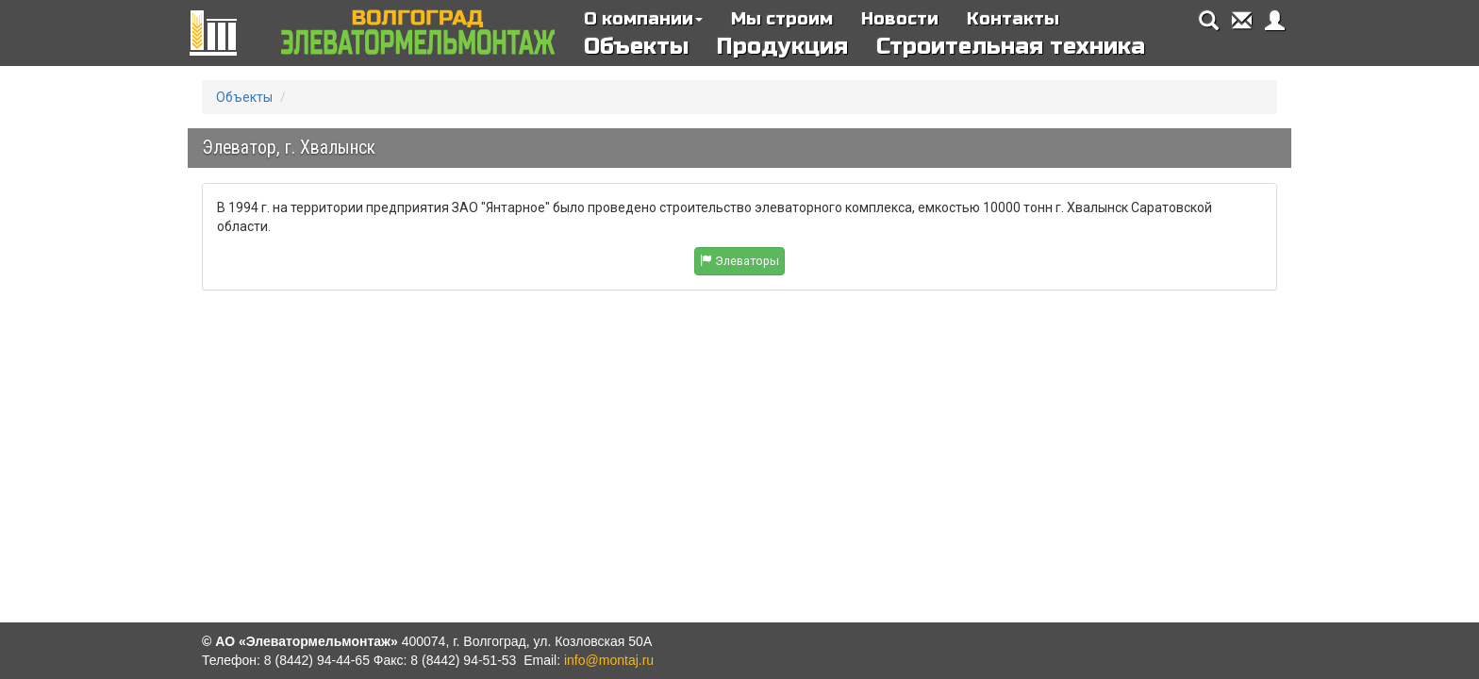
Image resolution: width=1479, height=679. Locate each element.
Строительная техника (1010, 46)
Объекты (636, 46)
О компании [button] (643, 18)
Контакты (1013, 18)
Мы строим (782, 18)
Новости (900, 18)
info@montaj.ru (609, 660)
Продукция (782, 46)
